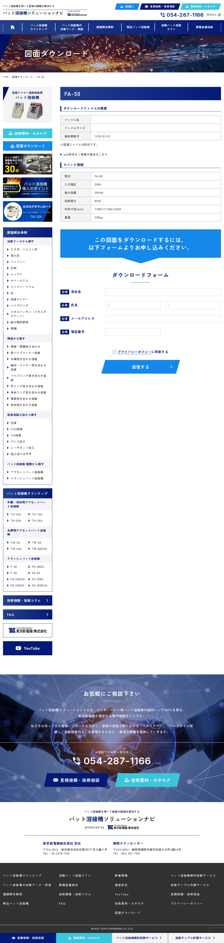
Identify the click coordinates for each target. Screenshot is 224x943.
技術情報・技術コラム (24, 600)
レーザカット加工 (22, 448)
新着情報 (121, 876)
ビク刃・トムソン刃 (24, 249)
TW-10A (16, 549)
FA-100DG (17, 585)
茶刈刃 (15, 256)
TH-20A (16, 520)
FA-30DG (38, 567)
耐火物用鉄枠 (20, 322)
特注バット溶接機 (138, 27)
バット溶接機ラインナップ (22, 876)
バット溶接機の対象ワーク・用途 (27, 885)
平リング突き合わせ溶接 (27, 386)
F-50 (14, 573)
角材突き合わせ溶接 (24, 405)
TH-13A (37, 514)
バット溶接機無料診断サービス (193, 876)
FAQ (10, 614)
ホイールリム (20, 280)
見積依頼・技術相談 (185, 894)
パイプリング (20, 305)
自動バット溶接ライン (171, 27)
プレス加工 (18, 441)
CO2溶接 (17, 429)
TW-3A (15, 542)
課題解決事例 (104, 27)
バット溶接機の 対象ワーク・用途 (71, 27)
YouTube (122, 894)
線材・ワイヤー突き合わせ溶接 (28, 367)
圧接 (14, 423)
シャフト (17, 274)
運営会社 (121, 885)
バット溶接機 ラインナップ (38, 27)
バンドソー (18, 262)
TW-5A (36, 542)
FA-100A (37, 579)
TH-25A (37, 520)
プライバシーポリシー (134, 351)
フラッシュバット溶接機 (27, 478)
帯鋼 (14, 328)
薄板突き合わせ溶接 (24, 399)
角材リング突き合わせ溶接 (28, 392)
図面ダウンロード (128, 913)
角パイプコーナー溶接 (25, 353)
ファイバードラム (22, 287)
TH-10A (16, 514)
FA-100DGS (39, 585)
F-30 (14, 567)
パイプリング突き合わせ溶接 (28, 378)
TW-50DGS (39, 549)
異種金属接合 (68, 885)
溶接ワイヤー (20, 299)
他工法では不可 (21, 454)
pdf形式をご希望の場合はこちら (86, 154)
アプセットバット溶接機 (27, 472)
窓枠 (14, 268)
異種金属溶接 (204, 27)
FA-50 (36, 573)
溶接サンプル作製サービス (190, 885)
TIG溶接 (16, 435)
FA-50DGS (18, 579)
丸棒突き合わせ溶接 (24, 359)
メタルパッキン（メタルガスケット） (28, 314)
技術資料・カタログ (129, 903)
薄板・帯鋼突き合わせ (25, 346)
